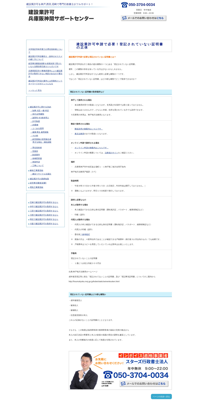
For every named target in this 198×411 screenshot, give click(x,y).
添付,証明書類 (38, 114)
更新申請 (36, 162)
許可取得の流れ (86, 28)
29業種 (35, 125)
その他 (35, 136)
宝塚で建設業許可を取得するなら (44, 202)
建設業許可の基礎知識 (39, 179)
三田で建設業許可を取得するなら (44, 211)
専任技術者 (37, 148)
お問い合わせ (159, 28)
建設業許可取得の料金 (62, 28)
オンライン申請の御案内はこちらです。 (92, 148)
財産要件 (36, 155)
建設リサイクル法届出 (41, 174)
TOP (38, 28)
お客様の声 (111, 28)
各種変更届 (37, 158)
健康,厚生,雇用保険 (40, 132)
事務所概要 (135, 28)
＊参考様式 (85, 234)
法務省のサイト (111, 153)
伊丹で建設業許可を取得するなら (44, 206)
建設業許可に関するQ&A (40, 107)
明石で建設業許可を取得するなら (44, 219)
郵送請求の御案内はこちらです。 (89, 129)
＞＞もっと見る (35, 90)
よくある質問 (38, 128)
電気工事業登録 (36, 187)
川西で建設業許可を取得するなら (44, 215)
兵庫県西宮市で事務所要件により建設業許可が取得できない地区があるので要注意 (45, 74)
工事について (38, 165)
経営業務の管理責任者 (41, 139)
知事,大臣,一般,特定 (40, 110)
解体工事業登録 (36, 170)
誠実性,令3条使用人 (40, 118)
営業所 (35, 151)
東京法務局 (79, 134)
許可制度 (36, 121)
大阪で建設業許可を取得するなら (44, 224)
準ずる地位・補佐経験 (41, 142)
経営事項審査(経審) (38, 183)
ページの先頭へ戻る (161, 396)
